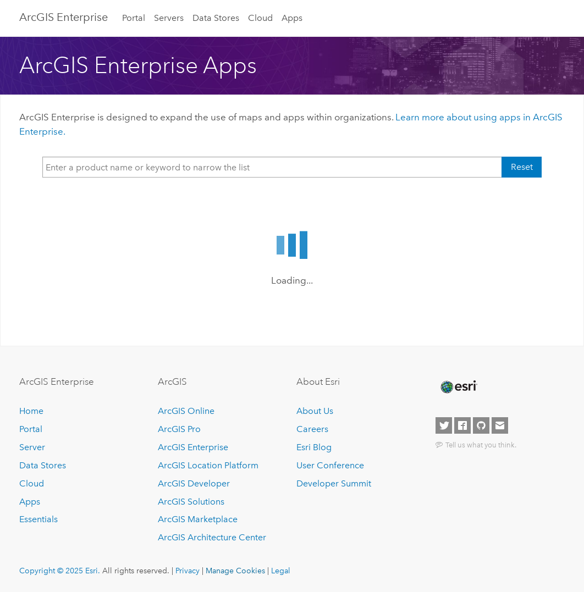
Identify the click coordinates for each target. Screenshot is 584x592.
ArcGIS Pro (179, 429)
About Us (314, 411)
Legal (280, 570)
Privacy (187, 570)
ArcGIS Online (186, 411)
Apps (292, 18)
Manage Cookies (235, 570)
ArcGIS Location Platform (208, 465)
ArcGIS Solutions (191, 501)
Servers (169, 18)
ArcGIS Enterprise (63, 17)
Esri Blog (314, 447)
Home (31, 411)
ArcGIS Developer (194, 483)
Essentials (38, 519)
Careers (312, 429)
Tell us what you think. (480, 444)
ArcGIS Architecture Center (212, 537)
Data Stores (215, 18)
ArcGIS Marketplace (198, 519)
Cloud (260, 18)
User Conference (330, 465)
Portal (133, 18)
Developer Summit (333, 483)
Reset (522, 167)
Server (32, 447)
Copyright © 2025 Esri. (59, 570)
